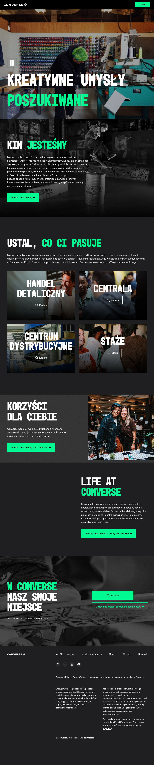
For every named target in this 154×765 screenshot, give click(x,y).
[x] (58, 664)
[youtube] (79, 664)
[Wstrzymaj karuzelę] (11, 63)
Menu (142, 4)
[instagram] (72, 664)
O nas (112, 654)
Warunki (127, 654)
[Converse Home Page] (34, 4)
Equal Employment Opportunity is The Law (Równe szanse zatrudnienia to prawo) (123, 725)
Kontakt (142, 654)
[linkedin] (65, 664)
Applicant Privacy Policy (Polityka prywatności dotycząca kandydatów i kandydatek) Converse (100, 677)
